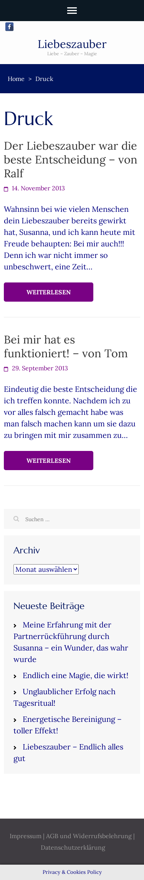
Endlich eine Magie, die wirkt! (75, 675)
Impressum (25, 836)
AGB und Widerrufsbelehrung (89, 836)
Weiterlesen (48, 292)
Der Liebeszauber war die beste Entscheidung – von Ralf (70, 159)
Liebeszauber (72, 44)
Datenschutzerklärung (73, 847)
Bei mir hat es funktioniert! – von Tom (66, 346)
